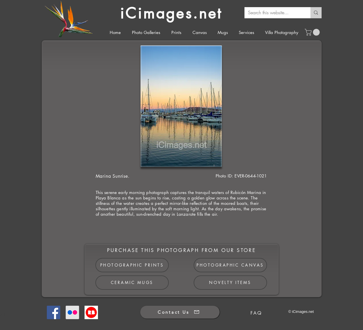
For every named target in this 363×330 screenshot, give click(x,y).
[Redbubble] (91, 312)
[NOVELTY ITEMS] (230, 282)
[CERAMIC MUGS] (132, 282)
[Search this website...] (273, 12)
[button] (313, 32)
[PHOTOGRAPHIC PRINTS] (132, 265)
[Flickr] (72, 312)
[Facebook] (53, 312)
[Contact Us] (180, 312)
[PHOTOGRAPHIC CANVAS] (230, 265)
